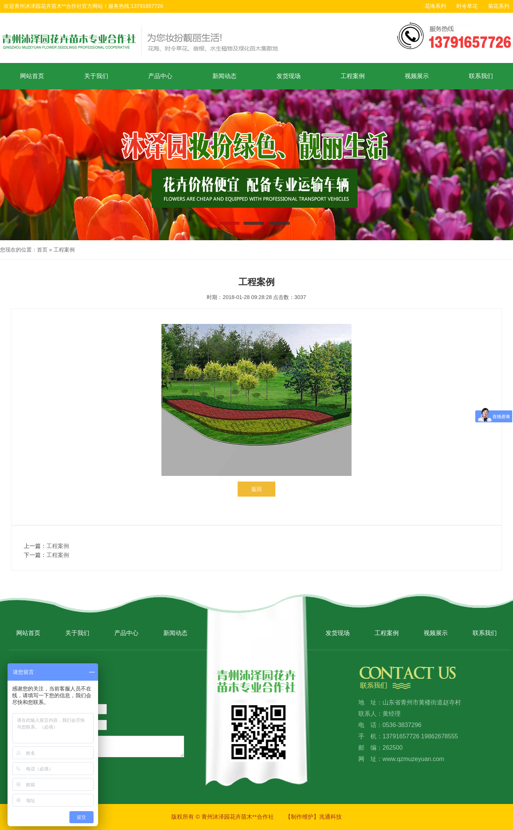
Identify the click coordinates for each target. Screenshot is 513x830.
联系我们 (481, 76)
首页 (42, 250)
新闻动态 (224, 76)
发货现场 (288, 76)
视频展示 (417, 76)
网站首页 (32, 76)
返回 (256, 489)
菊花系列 (498, 6)
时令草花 (467, 6)
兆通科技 (330, 816)
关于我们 (96, 76)
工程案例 (353, 76)
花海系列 (435, 6)
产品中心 (160, 76)
